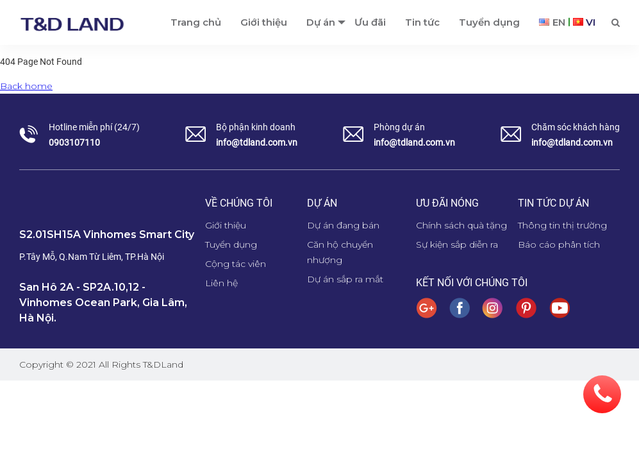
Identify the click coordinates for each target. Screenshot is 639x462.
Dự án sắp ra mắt (345, 279)
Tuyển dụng (231, 244)
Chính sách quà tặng (461, 225)
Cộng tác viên (235, 264)
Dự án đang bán (343, 225)
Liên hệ (221, 283)
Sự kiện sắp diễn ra (457, 244)
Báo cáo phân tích (559, 244)
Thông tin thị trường (562, 225)
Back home (26, 86)
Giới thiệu (225, 225)
